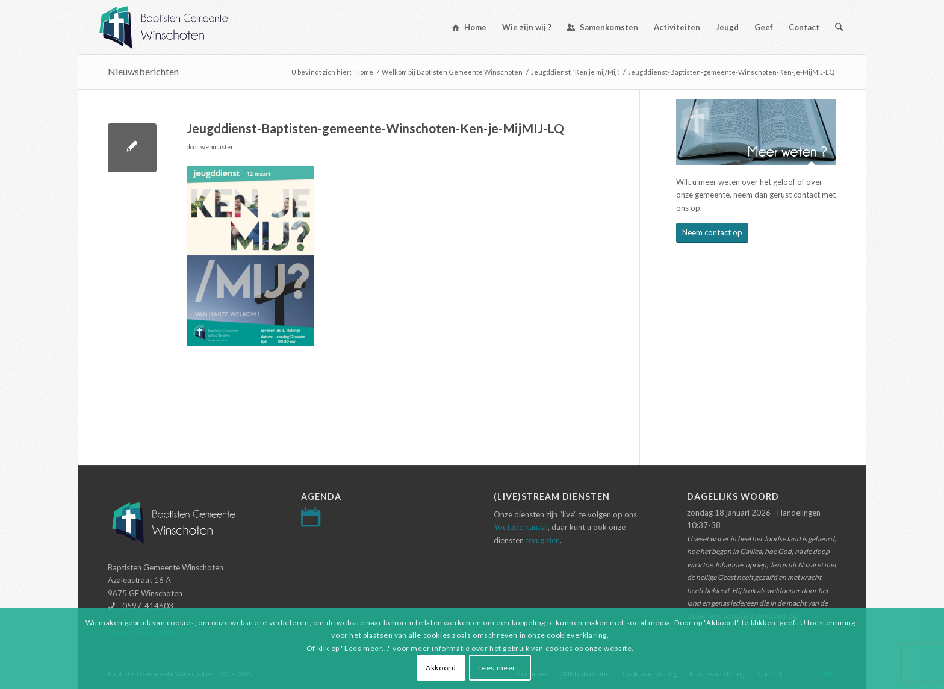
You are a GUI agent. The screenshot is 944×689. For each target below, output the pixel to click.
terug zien (543, 540)
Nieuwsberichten (143, 71)
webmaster (217, 147)
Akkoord (441, 667)
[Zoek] (839, 27)
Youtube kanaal (521, 527)
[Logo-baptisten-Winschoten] (172, 27)
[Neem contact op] (712, 233)
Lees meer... (500, 667)
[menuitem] (469, 27)
